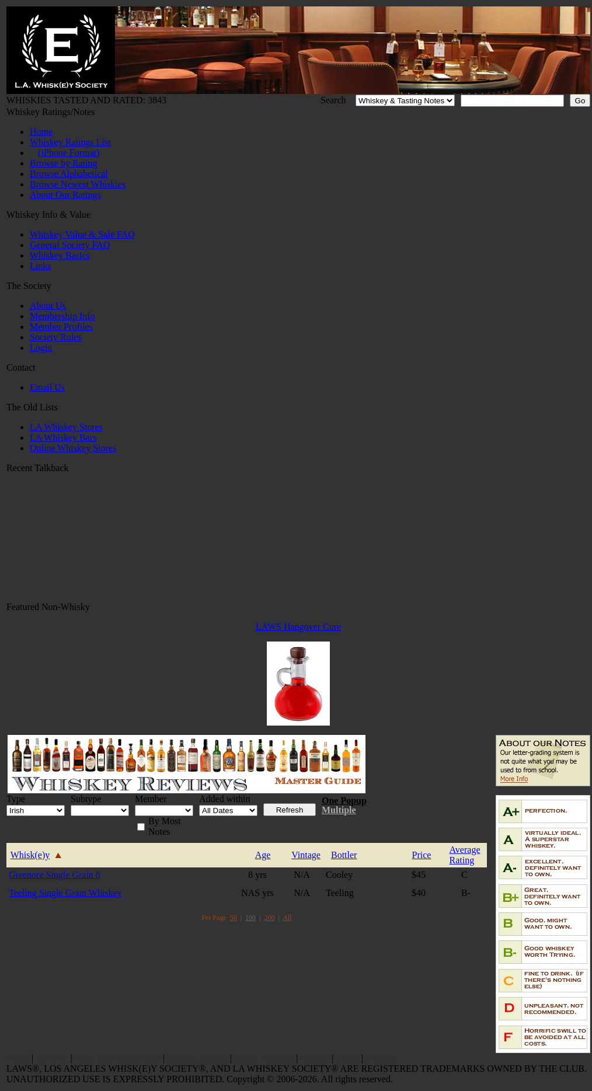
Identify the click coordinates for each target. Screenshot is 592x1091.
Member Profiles (61, 327)
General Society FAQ (70, 245)
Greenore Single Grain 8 (54, 875)
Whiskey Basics (60, 255)
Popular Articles (197, 1058)
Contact (315, 1058)
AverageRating (465, 855)
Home (41, 132)
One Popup (344, 801)
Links (40, 266)
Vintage (306, 855)
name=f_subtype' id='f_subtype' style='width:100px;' (100, 810)
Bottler (344, 855)
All (287, 918)
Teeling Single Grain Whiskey (65, 893)
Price (421, 855)
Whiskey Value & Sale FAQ (82, 234)
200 (269, 918)
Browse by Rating (63, 163)
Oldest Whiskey (264, 1058)
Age (263, 855)
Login (41, 348)
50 (233, 918)
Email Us (47, 387)
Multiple (339, 810)
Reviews (52, 1058)
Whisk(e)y (30, 855)
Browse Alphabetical (69, 174)
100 (250, 918)
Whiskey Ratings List (70, 142)
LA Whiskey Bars (63, 437)
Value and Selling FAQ (117, 1058)
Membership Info (62, 316)
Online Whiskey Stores (73, 448)
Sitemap (380, 1058)
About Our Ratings (65, 195)
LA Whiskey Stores (66, 427)
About (347, 1058)
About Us (48, 306)
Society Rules (55, 337)
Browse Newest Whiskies (78, 184)
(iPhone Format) (68, 153)
